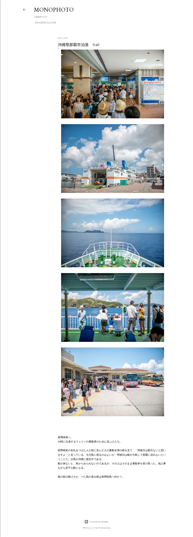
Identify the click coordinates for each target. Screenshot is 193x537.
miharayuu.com (45, 22)
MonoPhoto (54, 9)
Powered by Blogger (96, 522)
